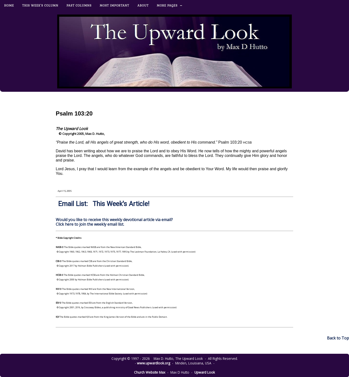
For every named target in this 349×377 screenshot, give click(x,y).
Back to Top (338, 338)
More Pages (167, 6)
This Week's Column (40, 6)
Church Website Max (149, 372)
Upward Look (204, 372)
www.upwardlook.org (153, 363)
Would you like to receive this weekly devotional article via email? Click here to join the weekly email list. (114, 222)
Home (9, 6)
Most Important (114, 6)
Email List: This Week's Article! (103, 204)
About (143, 6)
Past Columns (79, 6)
